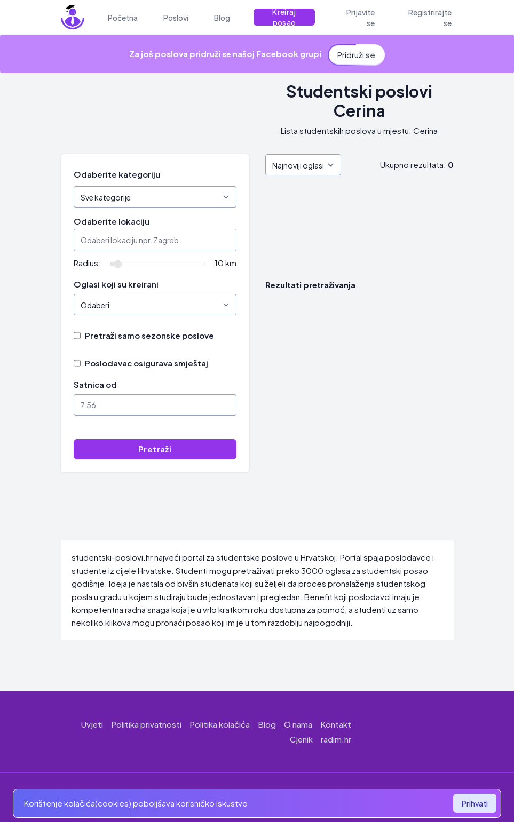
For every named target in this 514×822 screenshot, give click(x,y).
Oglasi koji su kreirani (116, 284)
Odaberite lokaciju (111, 221)
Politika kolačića (219, 724)
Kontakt (335, 724)
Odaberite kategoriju (117, 174)
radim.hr (336, 739)
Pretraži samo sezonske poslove (149, 335)
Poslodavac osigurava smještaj (146, 363)
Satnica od (95, 384)
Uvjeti (92, 724)
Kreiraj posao (284, 17)
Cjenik (301, 739)
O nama (298, 724)
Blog (267, 724)
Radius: (87, 263)
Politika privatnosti (146, 724)
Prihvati (475, 803)
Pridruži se (356, 52)
